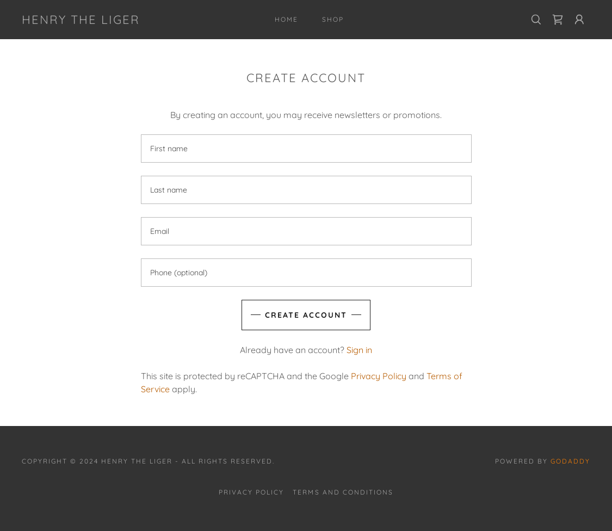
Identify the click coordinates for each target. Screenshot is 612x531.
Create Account (306, 315)
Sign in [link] (359, 349)
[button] (579, 19)
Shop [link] (333, 19)
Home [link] (286, 19)
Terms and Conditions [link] (343, 492)
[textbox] (306, 148)
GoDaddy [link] (570, 461)
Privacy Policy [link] (378, 376)
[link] (81, 20)
